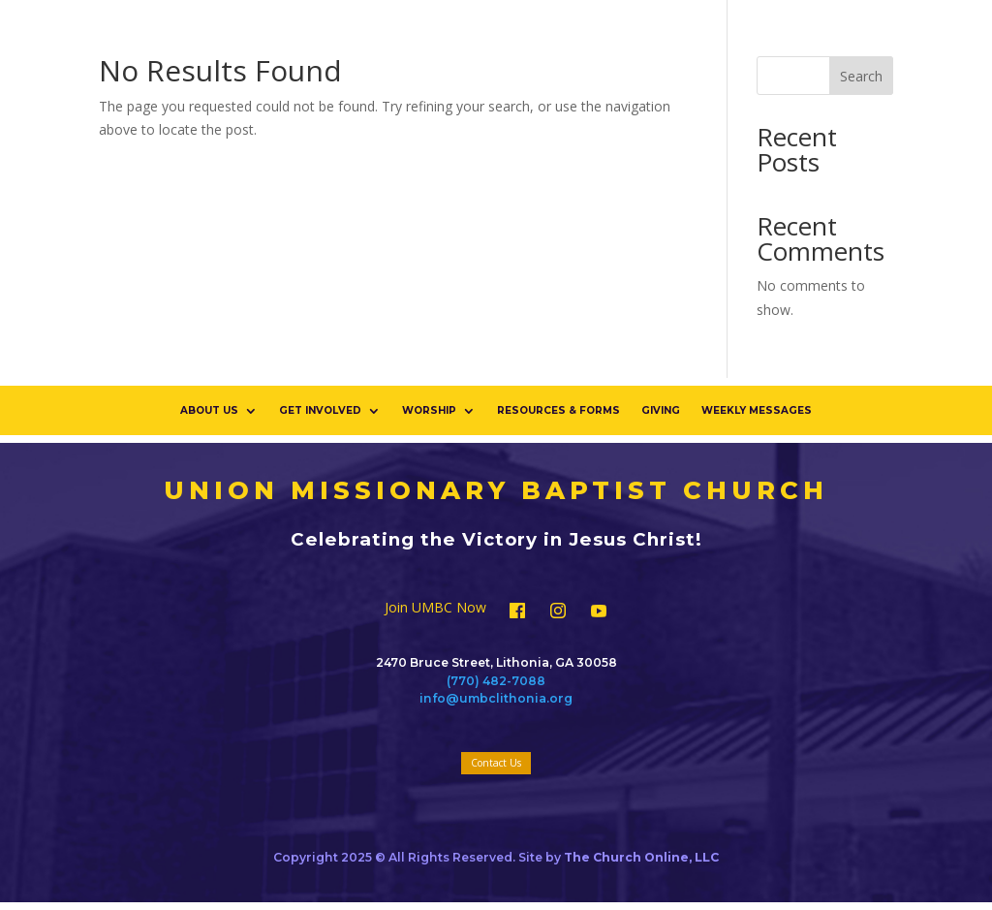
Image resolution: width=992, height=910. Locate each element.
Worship (429, 410)
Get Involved (320, 410)
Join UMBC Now (435, 608)
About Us (209, 410)
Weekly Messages (756, 410)
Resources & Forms (558, 410)
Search (861, 76)
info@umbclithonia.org (496, 698)
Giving (660, 410)
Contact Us (496, 762)
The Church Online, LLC (641, 857)
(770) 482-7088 (496, 681)
